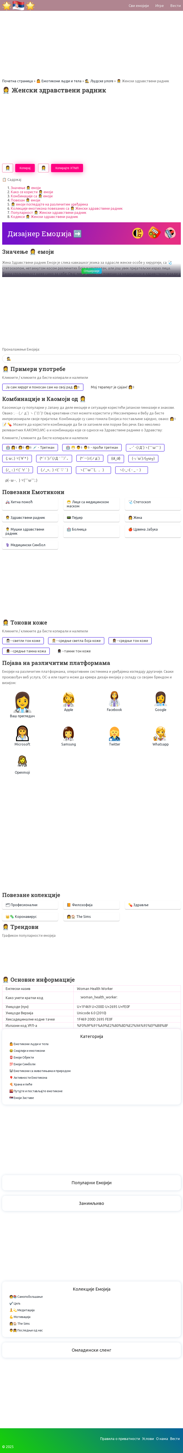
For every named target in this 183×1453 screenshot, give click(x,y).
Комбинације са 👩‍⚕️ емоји (32, 196)
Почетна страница (17, 81)
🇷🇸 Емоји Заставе (21, 1098)
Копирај (25, 168)
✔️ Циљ (14, 1303)
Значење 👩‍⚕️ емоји (26, 188)
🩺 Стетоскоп (139, 502)
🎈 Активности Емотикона (28, 1077)
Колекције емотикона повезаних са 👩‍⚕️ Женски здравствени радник (67, 208)
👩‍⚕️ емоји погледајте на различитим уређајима (49, 204)
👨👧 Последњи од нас (26, 1330)
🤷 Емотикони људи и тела (59, 81)
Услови (148, 1439)
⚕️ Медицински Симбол (25, 545)
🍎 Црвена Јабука (143, 529)
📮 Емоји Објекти (21, 1057)
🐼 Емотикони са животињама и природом (40, 1071)
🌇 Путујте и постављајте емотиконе (36, 1091)
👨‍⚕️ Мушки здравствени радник (24, 531)
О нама (162, 1439)
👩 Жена (135, 518)
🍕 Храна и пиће (20, 1084)
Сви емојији (139, 5)
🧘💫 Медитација (22, 1310)
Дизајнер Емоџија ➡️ (45, 233)
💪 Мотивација (19, 1317)
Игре (159, 5)
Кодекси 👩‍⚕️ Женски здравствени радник (44, 217)
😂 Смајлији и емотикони (27, 1050)
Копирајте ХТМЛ (67, 168)
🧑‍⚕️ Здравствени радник (25, 518)
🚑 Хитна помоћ (19, 502)
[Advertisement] (91, 30)
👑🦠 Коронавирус (21, 917)
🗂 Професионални (21, 905)
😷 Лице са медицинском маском (88, 504)
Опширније (92, 271)
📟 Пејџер (75, 518)
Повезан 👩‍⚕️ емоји (25, 200)
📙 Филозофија (80, 905)
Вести (175, 5)
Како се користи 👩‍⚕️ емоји (32, 192)
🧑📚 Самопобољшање (26, 1296)
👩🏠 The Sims (79, 917)
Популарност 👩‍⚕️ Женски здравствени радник (48, 212)
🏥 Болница (77, 529)
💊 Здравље (138, 905)
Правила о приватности (120, 1439)
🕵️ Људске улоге (99, 81)
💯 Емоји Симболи (22, 1064)
